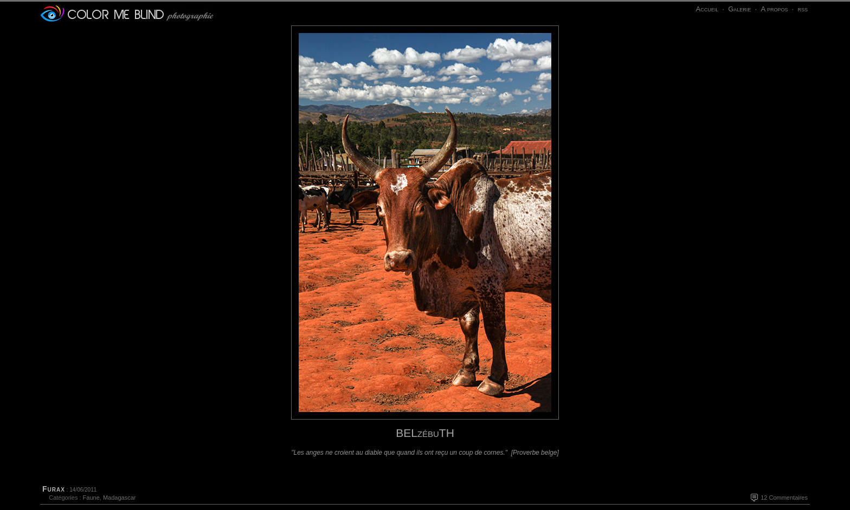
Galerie (739, 9)
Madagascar (119, 497)
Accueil (707, 9)
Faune (91, 497)
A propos (774, 9)
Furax (53, 489)
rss (802, 9)
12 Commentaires (784, 497)
